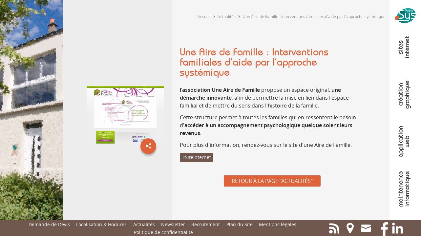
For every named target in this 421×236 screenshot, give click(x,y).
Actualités (227, 16)
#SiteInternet (196, 157)
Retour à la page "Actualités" (272, 181)
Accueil (204, 16)
